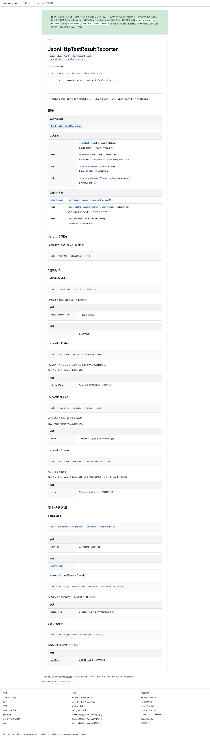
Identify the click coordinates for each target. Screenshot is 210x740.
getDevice (74, 200)
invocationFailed (88, 166)
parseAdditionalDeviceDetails (85, 207)
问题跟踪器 (145, 723)
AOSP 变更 (76, 27)
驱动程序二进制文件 (11, 719)
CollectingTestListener (71, 59)
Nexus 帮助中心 (147, 706)
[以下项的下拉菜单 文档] (30, 3)
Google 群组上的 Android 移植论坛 (87, 723)
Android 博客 (77, 706)
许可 (36, 734)
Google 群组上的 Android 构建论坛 (87, 719)
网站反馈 (56, 734)
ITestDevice (57, 200)
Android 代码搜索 (45, 3)
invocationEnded (88, 154)
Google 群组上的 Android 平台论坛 (87, 714)
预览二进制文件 (9, 710)
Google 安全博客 (79, 710)
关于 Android (8, 734)
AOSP (50, 39)
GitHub (6, 723)
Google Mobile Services (151, 714)
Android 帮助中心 (148, 697)
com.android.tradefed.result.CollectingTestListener (80, 73)
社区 (19, 734)
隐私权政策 (45, 734)
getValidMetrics (87, 143)
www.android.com (149, 710)
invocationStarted (89, 178)
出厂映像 (7, 714)
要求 (5, 702)
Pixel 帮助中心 (147, 702)
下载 (5, 706)
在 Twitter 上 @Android (82, 697)
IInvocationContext (110, 178)
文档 (25, 3)
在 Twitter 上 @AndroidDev (83, 702)
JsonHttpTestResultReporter (65, 126)
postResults (75, 218)
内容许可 (68, 677)
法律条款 (27, 734)
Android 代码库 (9, 697)
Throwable (104, 438)
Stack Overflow (147, 719)
